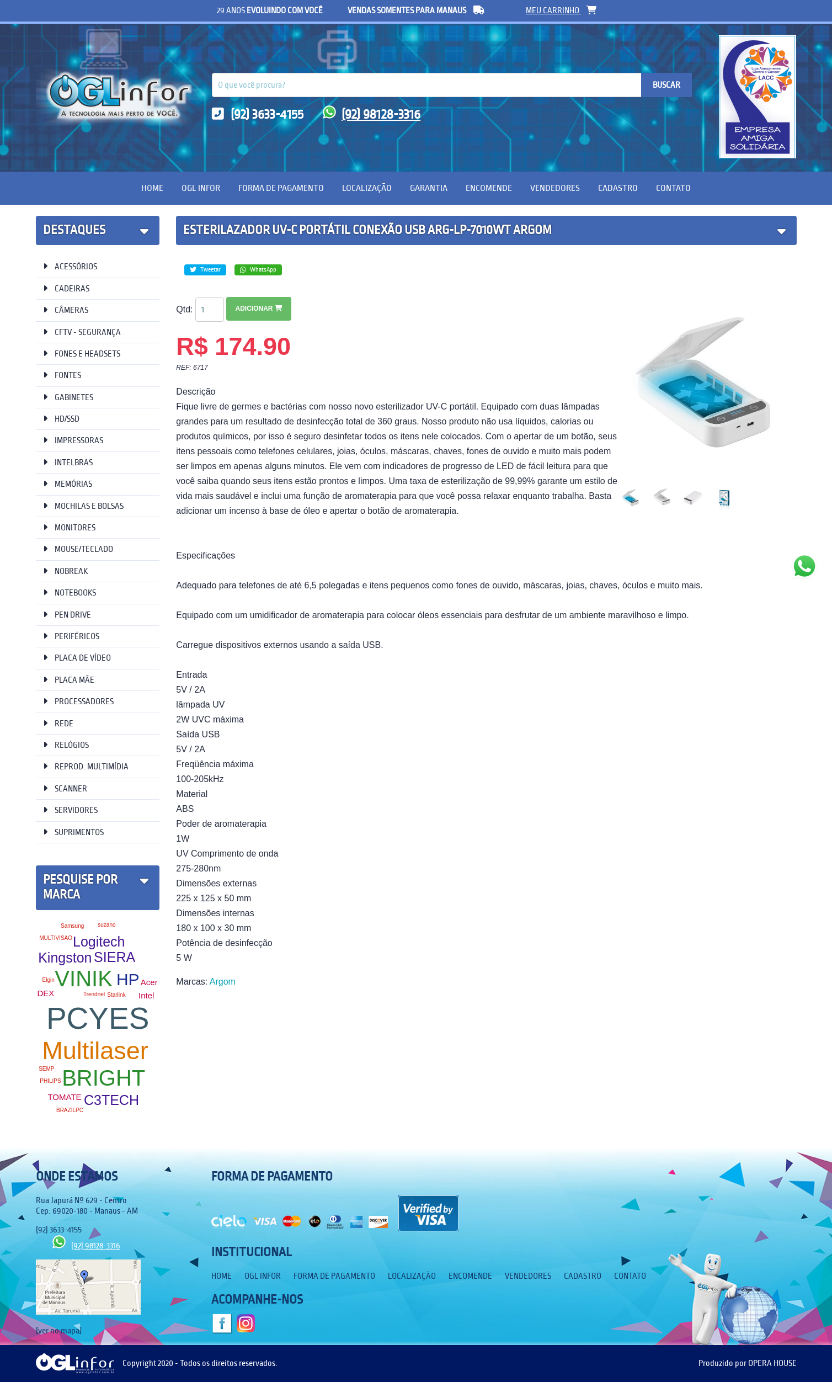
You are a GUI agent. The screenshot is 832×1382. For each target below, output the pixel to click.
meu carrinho (561, 10)
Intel (146, 995)
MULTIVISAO (55, 938)
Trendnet (94, 994)
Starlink (116, 995)
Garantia (428, 188)
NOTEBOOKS (69, 592)
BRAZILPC (69, 1110)
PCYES (97, 1018)
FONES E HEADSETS (81, 353)
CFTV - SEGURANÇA (82, 332)
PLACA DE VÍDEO (77, 657)
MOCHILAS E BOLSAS (83, 506)
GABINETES (68, 397)
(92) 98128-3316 (371, 114)
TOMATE (64, 1097)
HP (128, 979)
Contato (673, 188)
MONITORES (69, 527)
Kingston (65, 957)
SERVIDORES (70, 810)
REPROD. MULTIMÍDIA (86, 766)
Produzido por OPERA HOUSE (747, 1363)
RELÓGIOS (66, 745)
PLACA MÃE (68, 679)
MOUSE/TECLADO (78, 549)
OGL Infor (201, 188)
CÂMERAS (65, 310)
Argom (223, 981)
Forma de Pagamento (281, 188)
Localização (367, 188)
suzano (106, 925)
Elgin (48, 980)
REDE (58, 723)
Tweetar (205, 269)
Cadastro (618, 188)
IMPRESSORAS (73, 440)
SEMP (46, 1069)
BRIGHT (103, 1078)
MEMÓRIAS (67, 483)
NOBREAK (65, 571)
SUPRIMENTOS (73, 832)
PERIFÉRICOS (71, 636)
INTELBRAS (68, 462)
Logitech (99, 941)
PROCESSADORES (78, 701)
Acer (149, 982)
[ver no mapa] (59, 1330)
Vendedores (555, 188)
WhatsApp (258, 269)
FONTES (62, 375)
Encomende (489, 188)
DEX (45, 993)
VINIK (83, 978)
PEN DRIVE (67, 614)
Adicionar (258, 308)
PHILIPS (50, 1081)
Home (152, 188)
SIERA (114, 957)
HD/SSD (61, 418)
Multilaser (95, 1050)
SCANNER (65, 788)
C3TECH (111, 1100)
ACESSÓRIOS (70, 266)
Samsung (72, 926)
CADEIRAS (66, 288)
